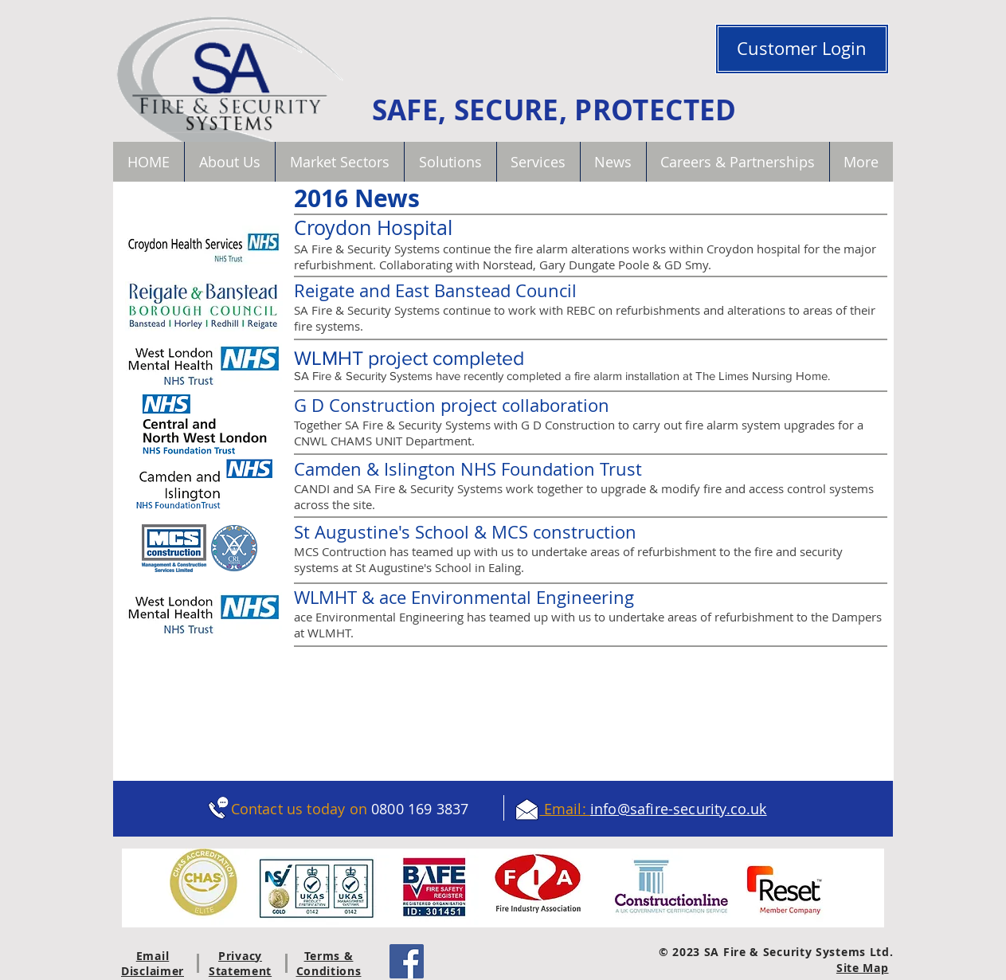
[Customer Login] (802, 49)
